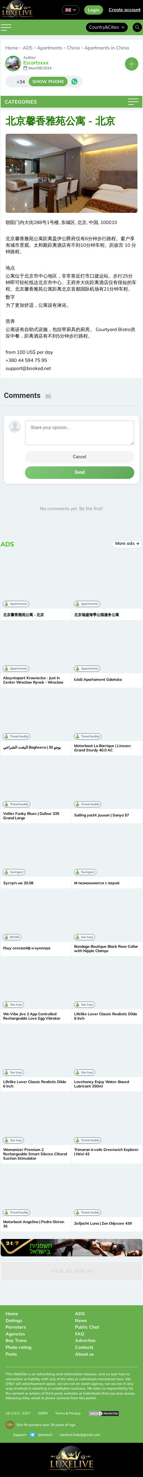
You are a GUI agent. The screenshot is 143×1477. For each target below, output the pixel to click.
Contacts (84, 1347)
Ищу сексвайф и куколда (26, 948)
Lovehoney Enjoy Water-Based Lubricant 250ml (101, 1084)
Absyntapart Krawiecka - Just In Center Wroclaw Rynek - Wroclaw (33, 680)
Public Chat (87, 1327)
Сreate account (125, 9)
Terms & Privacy (68, 1413)
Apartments (49, 48)
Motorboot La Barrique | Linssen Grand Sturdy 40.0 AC (102, 748)
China (73, 48)
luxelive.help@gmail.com (80, 1435)
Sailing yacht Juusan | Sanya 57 (101, 815)
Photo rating (18, 1347)
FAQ (79, 1334)
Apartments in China (106, 48)
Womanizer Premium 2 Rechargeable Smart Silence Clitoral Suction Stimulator (35, 1154)
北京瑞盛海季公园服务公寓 (96, 615)
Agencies (15, 1334)
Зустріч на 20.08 (18, 883)
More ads (127, 543)
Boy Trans (16, 1340)
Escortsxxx (36, 63)
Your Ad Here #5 (71, 1271)
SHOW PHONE (48, 81)
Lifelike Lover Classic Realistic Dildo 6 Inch (105, 1016)
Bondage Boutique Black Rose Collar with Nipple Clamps (106, 948)
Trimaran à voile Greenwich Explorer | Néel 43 (106, 1151)
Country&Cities (107, 27)
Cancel (79, 456)
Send (80, 472)
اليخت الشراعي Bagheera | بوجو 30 (32, 747)
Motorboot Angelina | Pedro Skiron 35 (33, 1224)
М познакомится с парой (96, 883)
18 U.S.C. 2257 (18, 1413)
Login (93, 10)
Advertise (85, 1340)
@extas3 (40, 1435)
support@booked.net (28, 368)
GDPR (43, 1413)
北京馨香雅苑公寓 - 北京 (23, 615)
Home (11, 48)
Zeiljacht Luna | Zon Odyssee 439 (103, 1223)
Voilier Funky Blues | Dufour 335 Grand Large (31, 815)
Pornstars (16, 1327)
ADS (27, 48)
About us (84, 1354)
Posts (11, 1354)
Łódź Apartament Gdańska (98, 679)
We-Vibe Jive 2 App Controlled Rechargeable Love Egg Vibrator (31, 1016)
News (81, 1320)
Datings (14, 1320)
